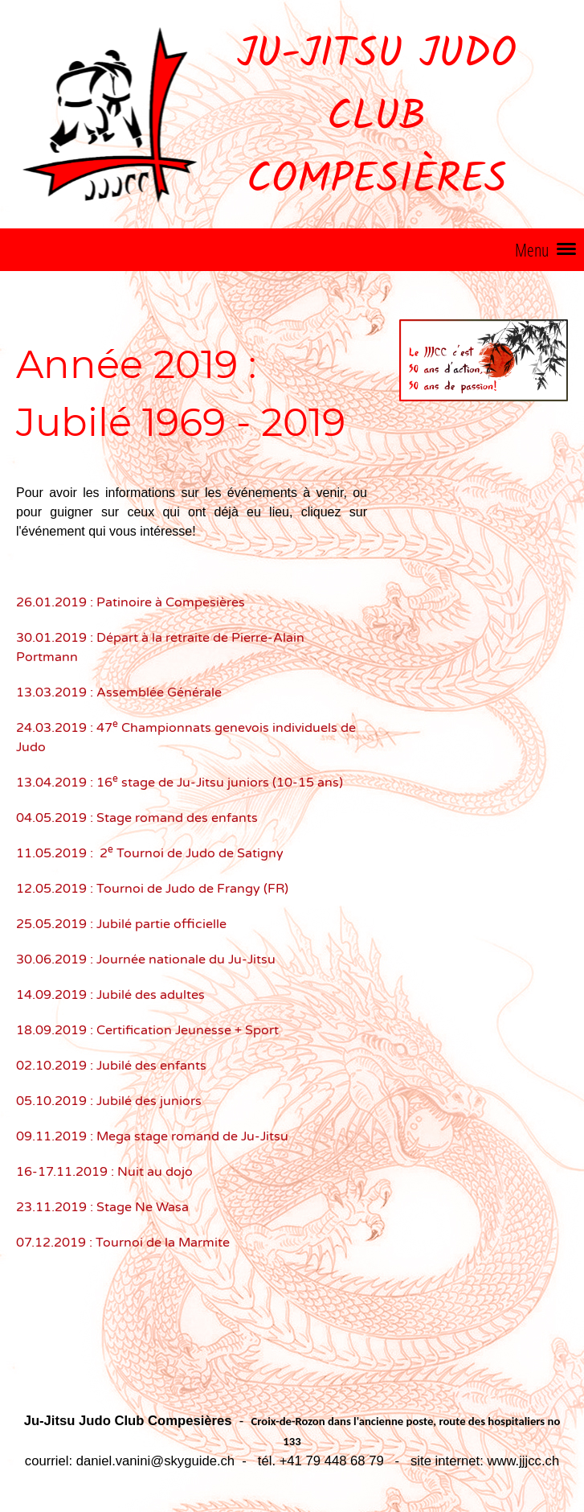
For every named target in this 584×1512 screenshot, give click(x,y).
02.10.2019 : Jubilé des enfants (111, 1066)
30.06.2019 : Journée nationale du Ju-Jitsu (146, 959)
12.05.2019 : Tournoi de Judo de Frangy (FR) (152, 889)
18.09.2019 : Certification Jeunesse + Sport (147, 1030)
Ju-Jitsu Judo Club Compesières (377, 118)
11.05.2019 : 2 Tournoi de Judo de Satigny (150, 853)
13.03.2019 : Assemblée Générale (119, 692)
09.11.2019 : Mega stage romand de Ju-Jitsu (152, 1136)
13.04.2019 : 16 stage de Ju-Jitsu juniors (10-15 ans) (179, 782)
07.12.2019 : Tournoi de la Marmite (123, 1243)
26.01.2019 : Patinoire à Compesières (130, 602)
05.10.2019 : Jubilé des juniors (109, 1101)
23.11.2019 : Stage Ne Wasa (102, 1207)
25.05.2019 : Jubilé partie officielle (121, 924)
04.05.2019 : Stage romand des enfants (137, 818)
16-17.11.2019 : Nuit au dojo (104, 1172)
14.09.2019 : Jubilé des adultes (110, 995)
